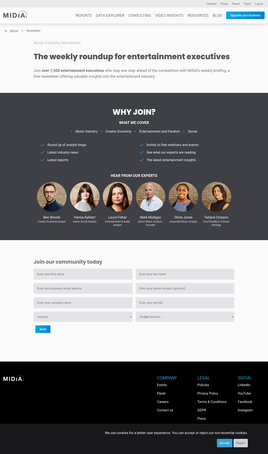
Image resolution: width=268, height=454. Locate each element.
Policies (203, 385)
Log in (259, 3)
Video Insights (169, 15)
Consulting (139, 15)
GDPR (201, 410)
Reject (240, 443)
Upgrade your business (245, 15)
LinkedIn (244, 385)
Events (162, 385)
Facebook (245, 402)
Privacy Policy (207, 393)
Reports (84, 15)
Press (224, 3)
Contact (211, 3)
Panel (235, 3)
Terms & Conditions (212, 402)
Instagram (245, 410)
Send (43, 329)
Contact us (165, 410)
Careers (163, 402)
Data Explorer (110, 15)
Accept (224, 443)
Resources (198, 15)
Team (247, 3)
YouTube (244, 393)
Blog (217, 15)
